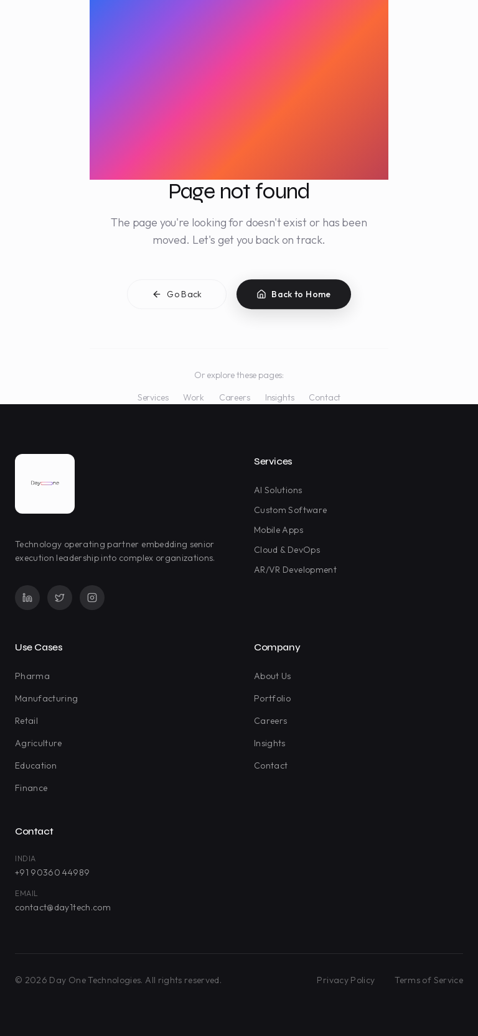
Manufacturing (49, 698)
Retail (29, 720)
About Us (275, 676)
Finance (33, 787)
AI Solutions (280, 490)
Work (193, 397)
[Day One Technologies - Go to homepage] (45, 484)
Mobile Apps (281, 529)
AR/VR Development (298, 569)
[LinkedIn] (27, 597)
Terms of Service (429, 980)
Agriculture (41, 743)
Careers (234, 397)
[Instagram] (92, 597)
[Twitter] (59, 597)
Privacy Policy (346, 980)
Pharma (35, 676)
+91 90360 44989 (52, 872)
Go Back (177, 296)
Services (153, 397)
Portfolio (275, 698)
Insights (279, 397)
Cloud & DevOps (289, 549)
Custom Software (293, 510)
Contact (324, 397)
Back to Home (293, 296)
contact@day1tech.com (63, 907)
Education (38, 765)
